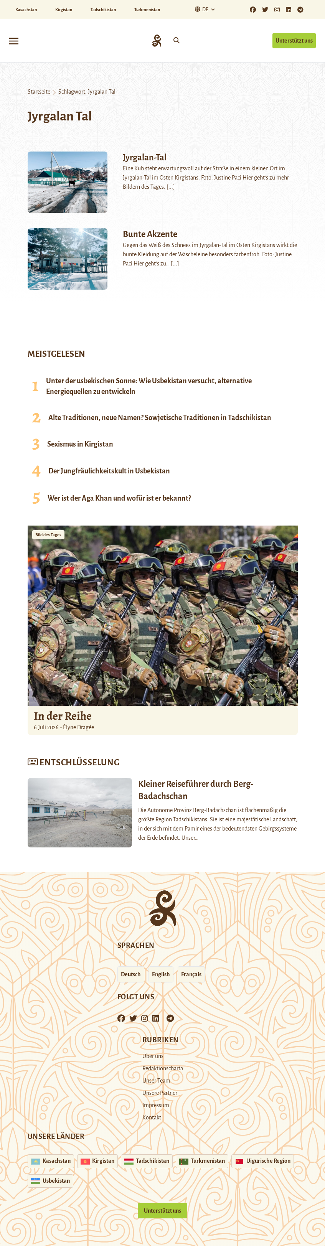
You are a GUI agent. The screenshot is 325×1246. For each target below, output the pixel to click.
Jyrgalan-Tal (145, 157)
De (200, 9)
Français (191, 974)
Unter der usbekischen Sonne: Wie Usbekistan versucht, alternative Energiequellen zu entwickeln (149, 386)
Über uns (152, 1056)
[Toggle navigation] (13, 40)
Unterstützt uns (294, 41)
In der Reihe (63, 716)
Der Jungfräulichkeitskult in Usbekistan (109, 471)
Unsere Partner (159, 1093)
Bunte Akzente (150, 234)
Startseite (39, 92)
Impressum (155, 1105)
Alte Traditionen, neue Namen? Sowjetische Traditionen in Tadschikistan (159, 418)
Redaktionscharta (162, 1068)
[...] (171, 187)
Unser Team (156, 1081)
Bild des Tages (48, 534)
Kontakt (151, 1117)
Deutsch (131, 974)
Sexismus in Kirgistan (80, 444)
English (161, 974)
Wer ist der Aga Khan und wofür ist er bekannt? (119, 498)
